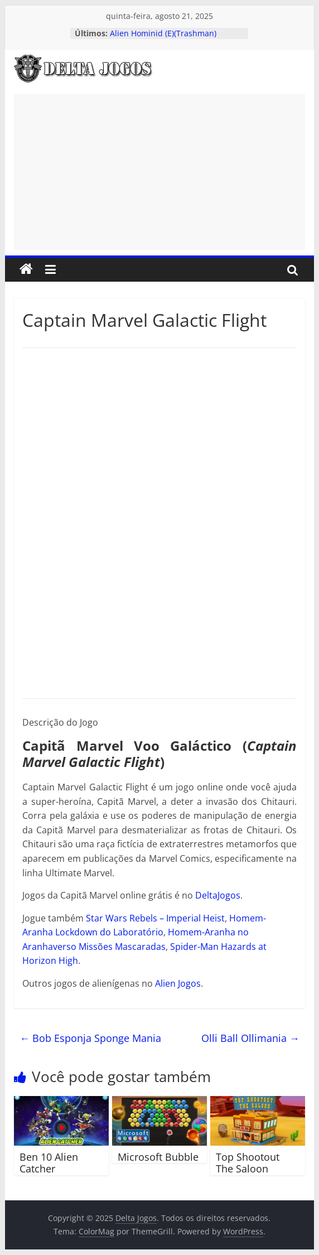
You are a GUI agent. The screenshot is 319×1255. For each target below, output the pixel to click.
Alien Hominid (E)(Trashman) (163, 33)
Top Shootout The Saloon (247, 1163)
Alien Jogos (178, 983)
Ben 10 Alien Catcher (49, 1163)
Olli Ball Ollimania (250, 1038)
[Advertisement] (159, 172)
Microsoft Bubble (158, 1157)
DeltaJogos (217, 895)
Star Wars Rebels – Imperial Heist (155, 918)
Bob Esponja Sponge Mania (90, 1038)
